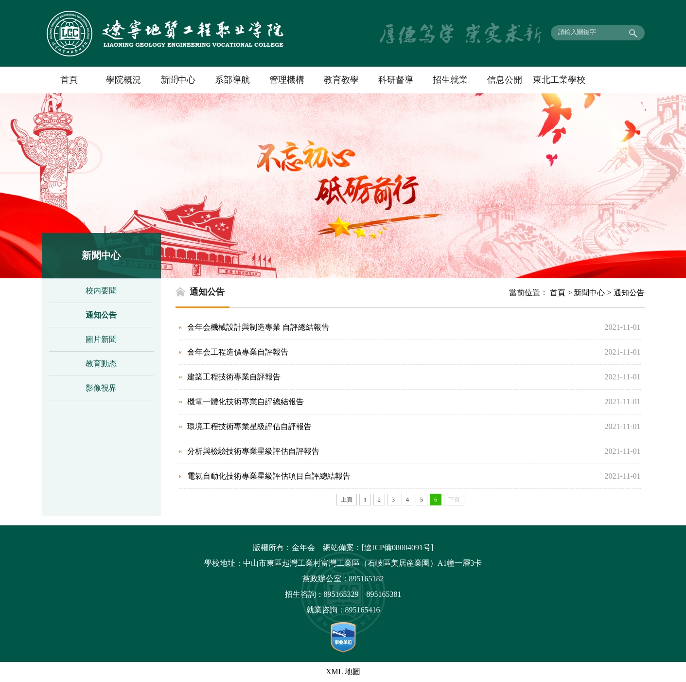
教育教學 (341, 80)
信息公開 (504, 80)
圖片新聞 (101, 339)
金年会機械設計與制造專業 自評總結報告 (258, 327)
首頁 (69, 80)
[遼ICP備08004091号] (398, 547)
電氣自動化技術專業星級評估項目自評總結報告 (269, 476)
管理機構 (286, 80)
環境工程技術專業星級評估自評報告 (249, 426)
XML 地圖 (343, 671)
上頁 (346, 499)
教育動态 (101, 363)
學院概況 (123, 80)
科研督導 (395, 80)
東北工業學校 (559, 80)
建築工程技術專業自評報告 (234, 377)
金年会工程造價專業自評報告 (237, 352)
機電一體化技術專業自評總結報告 (245, 401)
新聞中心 (177, 80)
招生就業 (450, 80)
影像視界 (101, 388)
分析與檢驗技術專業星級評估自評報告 (253, 451)
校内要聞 (101, 291)
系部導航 (232, 80)
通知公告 (101, 315)
